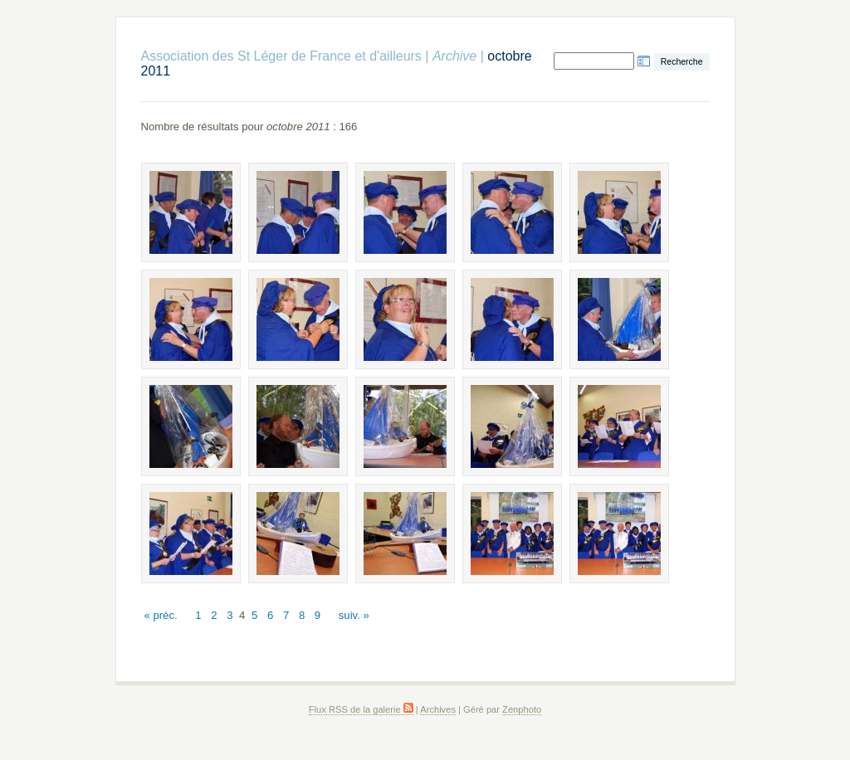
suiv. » (354, 615)
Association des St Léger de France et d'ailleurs (281, 56)
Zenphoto (521, 709)
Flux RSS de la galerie (361, 709)
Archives (438, 709)
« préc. (161, 615)
